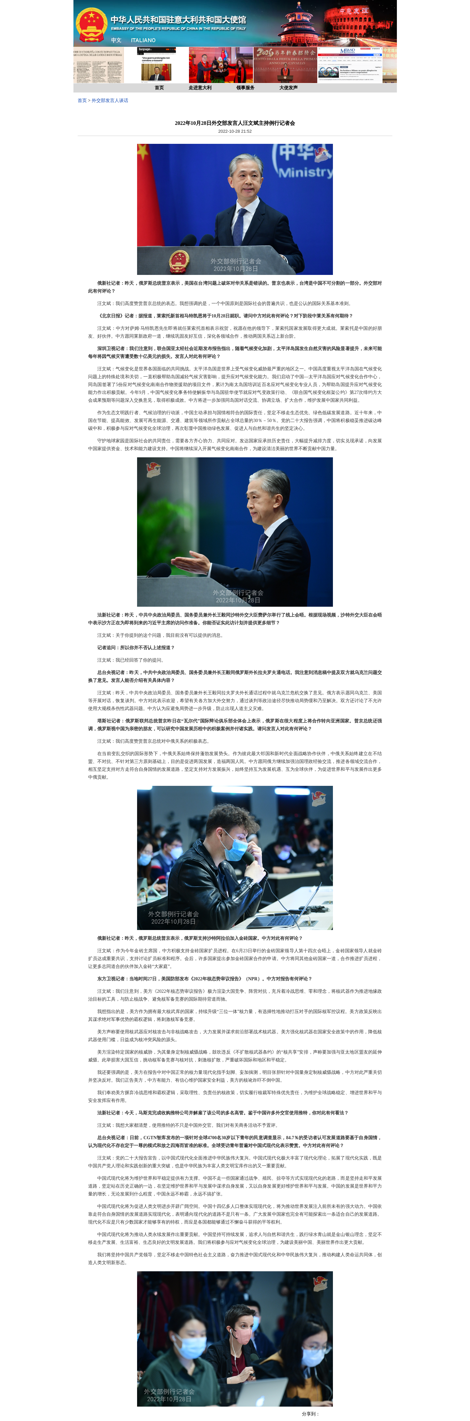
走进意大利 (200, 87)
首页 (159, 87)
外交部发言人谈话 (110, 100)
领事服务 (245, 87)
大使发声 (288, 87)
